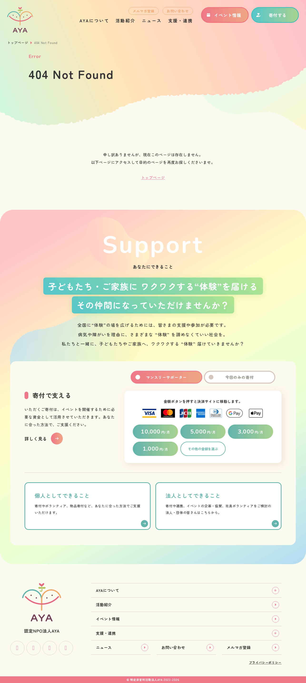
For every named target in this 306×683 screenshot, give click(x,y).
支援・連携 (180, 20)
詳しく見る (36, 438)
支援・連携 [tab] (106, 633)
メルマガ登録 (144, 11)
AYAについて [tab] (107, 590)
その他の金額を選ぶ (203, 448)
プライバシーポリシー (265, 662)
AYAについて (94, 20)
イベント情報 (223, 15)
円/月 (155, 431)
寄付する (271, 15)
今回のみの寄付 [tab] (239, 377)
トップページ (17, 42)
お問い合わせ (178, 11)
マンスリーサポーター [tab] (166, 377)
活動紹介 (126, 20)
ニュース (152, 20)
